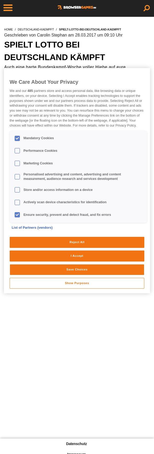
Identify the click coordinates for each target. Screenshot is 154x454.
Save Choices (77, 269)
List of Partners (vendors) (32, 227)
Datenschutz (76, 444)
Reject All (77, 242)
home (8, 29)
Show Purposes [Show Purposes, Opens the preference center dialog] (77, 283)
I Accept (77, 255)
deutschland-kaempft (36, 29)
